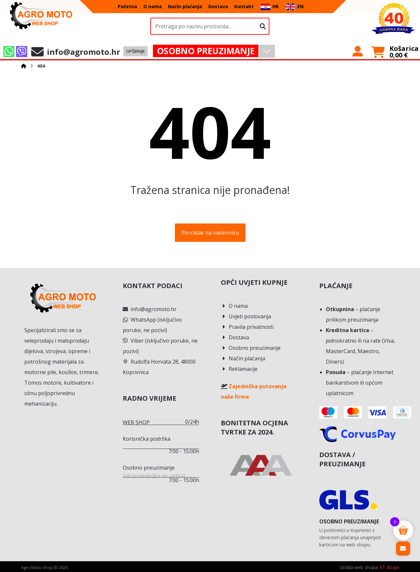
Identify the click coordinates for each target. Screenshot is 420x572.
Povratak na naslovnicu (210, 232)
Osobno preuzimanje (251, 347)
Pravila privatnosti (247, 326)
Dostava (235, 337)
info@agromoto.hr (150, 309)
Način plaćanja (243, 358)
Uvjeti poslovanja (246, 316)
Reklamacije (239, 368)
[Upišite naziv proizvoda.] (263, 26)
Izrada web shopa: (359, 567)
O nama (234, 305)
